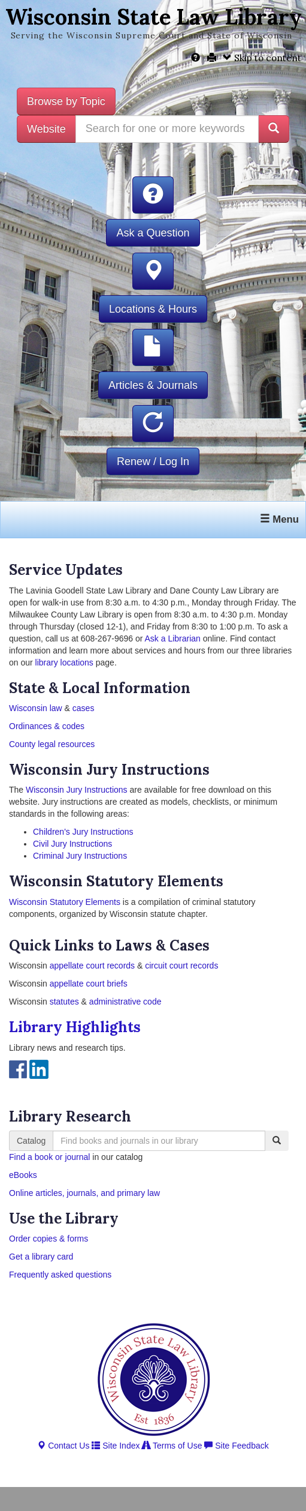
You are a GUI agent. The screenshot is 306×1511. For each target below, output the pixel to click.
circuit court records (180, 965)
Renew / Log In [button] (153, 461)
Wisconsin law (35, 708)
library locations (64, 662)
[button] (153, 195)
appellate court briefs (89, 983)
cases (83, 708)
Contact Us (63, 1445)
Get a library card (41, 1256)
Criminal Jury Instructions (80, 856)
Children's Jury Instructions (83, 832)
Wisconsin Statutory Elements (64, 902)
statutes (64, 1001)
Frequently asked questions (60, 1274)
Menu (279, 519)
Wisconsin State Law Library (153, 17)
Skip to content (262, 58)
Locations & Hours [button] (153, 309)
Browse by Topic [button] (66, 101)
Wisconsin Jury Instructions (77, 790)
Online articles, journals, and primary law (84, 1193)
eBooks (23, 1175)
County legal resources (52, 744)
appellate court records (92, 965)
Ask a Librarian (173, 638)
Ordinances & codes (46, 726)
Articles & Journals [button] (153, 385)
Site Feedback (236, 1445)
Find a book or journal (49, 1157)
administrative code (125, 1001)
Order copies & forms (48, 1238)
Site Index (116, 1445)
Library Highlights (75, 1027)
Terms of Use (172, 1445)
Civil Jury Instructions (72, 844)
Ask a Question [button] (152, 233)
